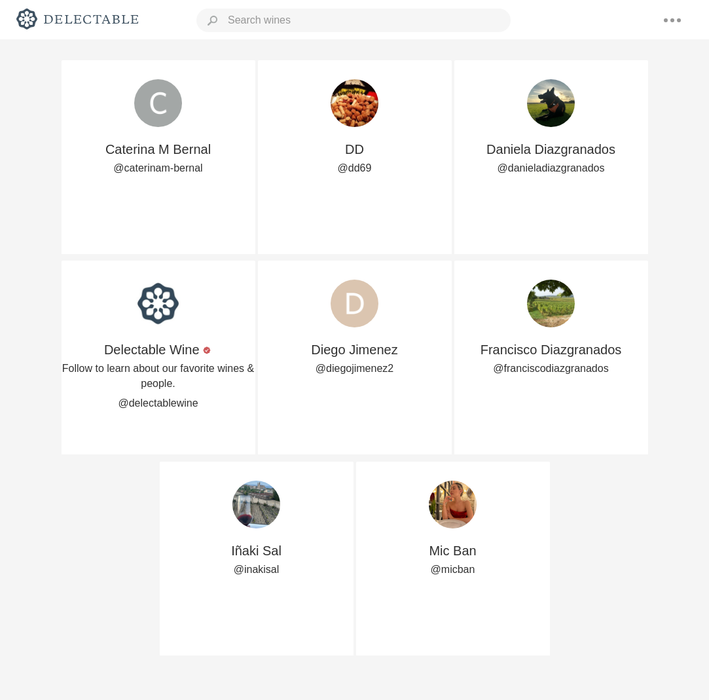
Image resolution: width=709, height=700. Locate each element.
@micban (453, 569)
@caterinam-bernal (157, 168)
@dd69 (355, 168)
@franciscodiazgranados (550, 368)
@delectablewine (158, 403)
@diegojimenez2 (354, 368)
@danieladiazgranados (551, 168)
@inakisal (257, 569)
